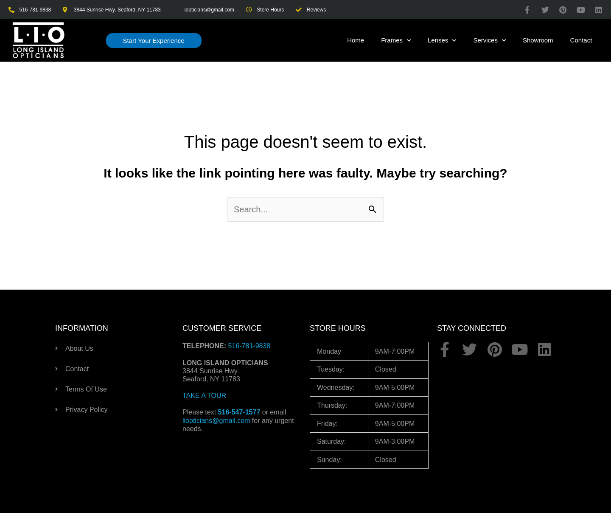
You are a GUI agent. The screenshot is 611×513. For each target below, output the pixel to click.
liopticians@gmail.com (216, 420)
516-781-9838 (249, 346)
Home (355, 40)
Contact (581, 40)
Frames (396, 40)
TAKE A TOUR (204, 395)
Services (489, 40)
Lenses (442, 40)
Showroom (538, 40)
